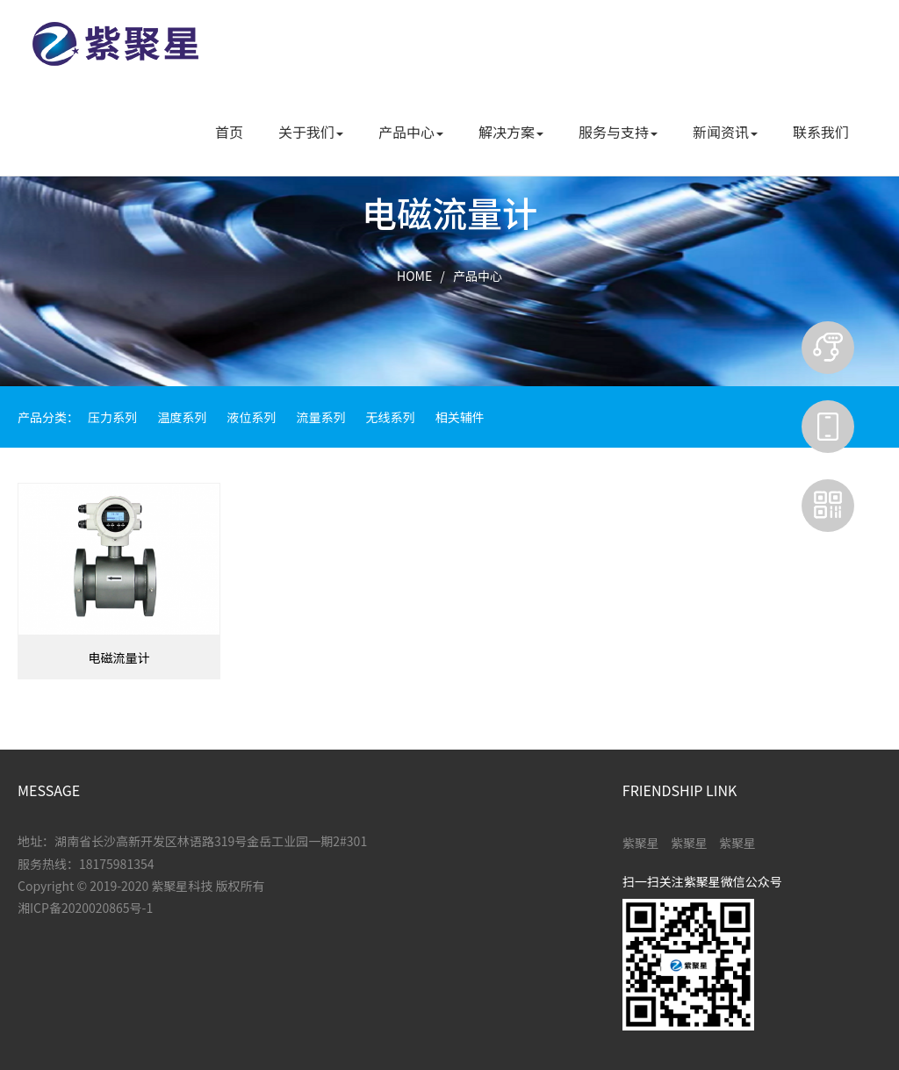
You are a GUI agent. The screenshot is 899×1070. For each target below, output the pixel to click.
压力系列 (112, 417)
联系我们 (821, 131)
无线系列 (390, 417)
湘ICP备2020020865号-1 (85, 907)
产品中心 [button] (410, 131)
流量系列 (320, 417)
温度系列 (181, 417)
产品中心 (477, 275)
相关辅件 (460, 417)
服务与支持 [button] (618, 131)
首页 (229, 131)
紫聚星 (640, 842)
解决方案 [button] (510, 131)
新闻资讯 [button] (725, 131)
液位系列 (251, 417)
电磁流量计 (118, 657)
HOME (414, 275)
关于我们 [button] (310, 131)
